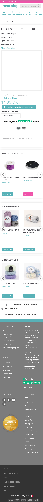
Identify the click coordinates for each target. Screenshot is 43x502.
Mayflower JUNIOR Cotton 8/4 (31, 231)
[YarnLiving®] (10, 5)
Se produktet (7, 194)
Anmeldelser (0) (24, 138)
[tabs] (37, 13)
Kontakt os (7, 344)
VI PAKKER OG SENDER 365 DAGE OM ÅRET (22, 314)
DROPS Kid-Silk (8, 283)
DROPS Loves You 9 (10, 230)
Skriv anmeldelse (10, 98)
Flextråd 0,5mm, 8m (32, 177)
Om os (5, 331)
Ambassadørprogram (10, 348)
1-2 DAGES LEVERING (11, 309)
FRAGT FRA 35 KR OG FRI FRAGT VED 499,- (22, 305)
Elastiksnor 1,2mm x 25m (10, 178)
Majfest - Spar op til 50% (9, 1)
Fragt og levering (9, 341)
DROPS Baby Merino (32, 283)
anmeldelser (21, 95)
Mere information (8, 48)
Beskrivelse (8, 138)
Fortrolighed (9, 486)
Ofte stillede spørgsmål (7, 335)
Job (5, 491)
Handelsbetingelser (12, 482)
